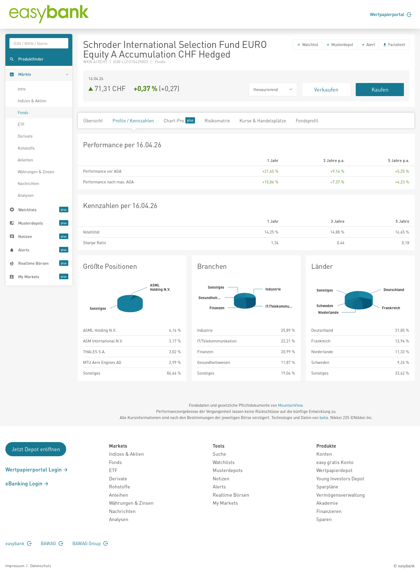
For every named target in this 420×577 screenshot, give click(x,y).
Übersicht (93, 120)
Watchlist (307, 44)
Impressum (14, 565)
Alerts (219, 486)
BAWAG (52, 543)
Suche (219, 454)
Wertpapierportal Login (36, 469)
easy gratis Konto (335, 462)
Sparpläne (327, 486)
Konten (324, 454)
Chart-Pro (179, 120)
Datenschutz (40, 565)
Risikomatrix (217, 120)
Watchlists (224, 462)
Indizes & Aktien (32, 100)
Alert (368, 44)
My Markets (225, 503)
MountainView (290, 405)
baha (324, 417)
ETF (21, 124)
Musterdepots (228, 470)
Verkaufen (326, 89)
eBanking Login (27, 483)
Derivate (25, 136)
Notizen (221, 478)
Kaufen (380, 89)
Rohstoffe (26, 148)
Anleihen (25, 160)
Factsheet (394, 44)
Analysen (25, 195)
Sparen (324, 519)
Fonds (23, 112)
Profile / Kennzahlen (133, 120)
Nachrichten (28, 183)
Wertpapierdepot (334, 470)
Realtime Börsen (231, 495)
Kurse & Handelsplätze (262, 120)
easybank (18, 543)
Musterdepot (339, 44)
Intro (22, 89)
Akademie (327, 503)
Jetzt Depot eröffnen (36, 449)
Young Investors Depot (340, 478)
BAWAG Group (90, 543)
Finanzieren (329, 511)
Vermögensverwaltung (340, 495)
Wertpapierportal (390, 14)
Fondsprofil (307, 120)
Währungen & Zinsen (36, 171)
